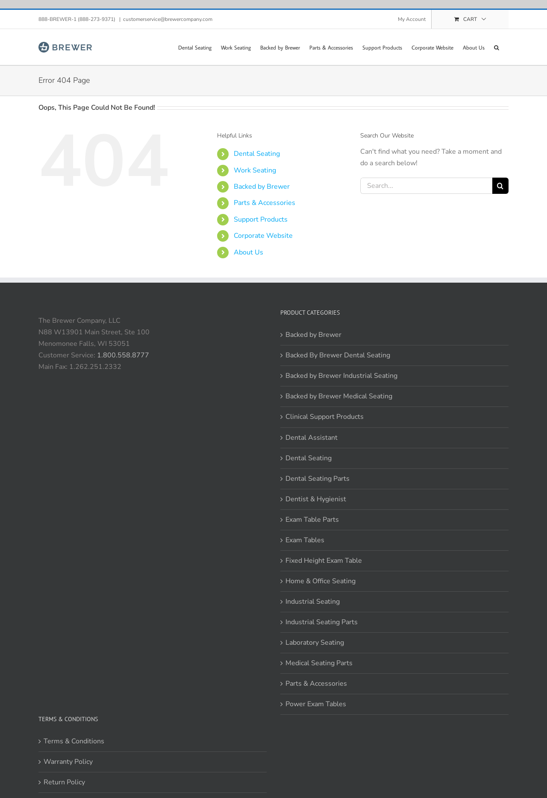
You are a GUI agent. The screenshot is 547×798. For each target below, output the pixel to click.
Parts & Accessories (264, 203)
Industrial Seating (312, 601)
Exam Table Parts (312, 519)
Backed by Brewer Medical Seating (338, 396)
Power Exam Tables (315, 704)
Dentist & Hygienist (315, 499)
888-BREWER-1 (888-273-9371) (77, 19)
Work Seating (255, 170)
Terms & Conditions (74, 741)
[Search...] (426, 186)
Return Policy (64, 782)
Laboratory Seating (314, 642)
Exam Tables (304, 540)
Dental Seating (257, 153)
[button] (496, 47)
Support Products (261, 219)
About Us (248, 252)
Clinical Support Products (324, 416)
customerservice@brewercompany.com (167, 19)
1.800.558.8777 (123, 355)
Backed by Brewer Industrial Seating (341, 375)
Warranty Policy (68, 761)
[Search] (500, 186)
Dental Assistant (311, 437)
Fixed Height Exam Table (323, 560)
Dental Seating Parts (317, 478)
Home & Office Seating (320, 581)
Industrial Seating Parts (321, 622)
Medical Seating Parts (319, 663)
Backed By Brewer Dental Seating (337, 355)
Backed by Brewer (262, 186)
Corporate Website (263, 235)
